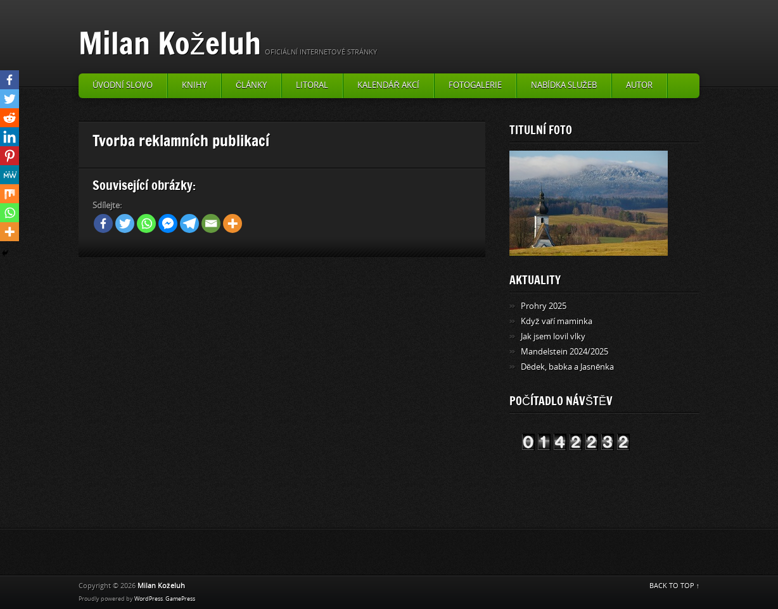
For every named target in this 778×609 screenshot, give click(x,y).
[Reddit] (9, 117)
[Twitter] (124, 223)
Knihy (194, 85)
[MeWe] (9, 174)
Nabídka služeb (564, 85)
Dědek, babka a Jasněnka (567, 367)
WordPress (148, 599)
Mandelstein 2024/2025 (564, 351)
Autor (639, 85)
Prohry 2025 (543, 306)
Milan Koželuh (170, 42)
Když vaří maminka (556, 321)
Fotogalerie (475, 85)
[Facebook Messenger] (167, 223)
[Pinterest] (9, 155)
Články (251, 85)
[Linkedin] (9, 136)
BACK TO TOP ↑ (674, 586)
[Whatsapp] (146, 223)
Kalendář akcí (388, 85)
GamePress (180, 599)
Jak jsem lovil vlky (553, 336)
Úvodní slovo (122, 85)
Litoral (312, 85)
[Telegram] (189, 223)
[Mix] (9, 193)
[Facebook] (103, 223)
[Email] (210, 223)
